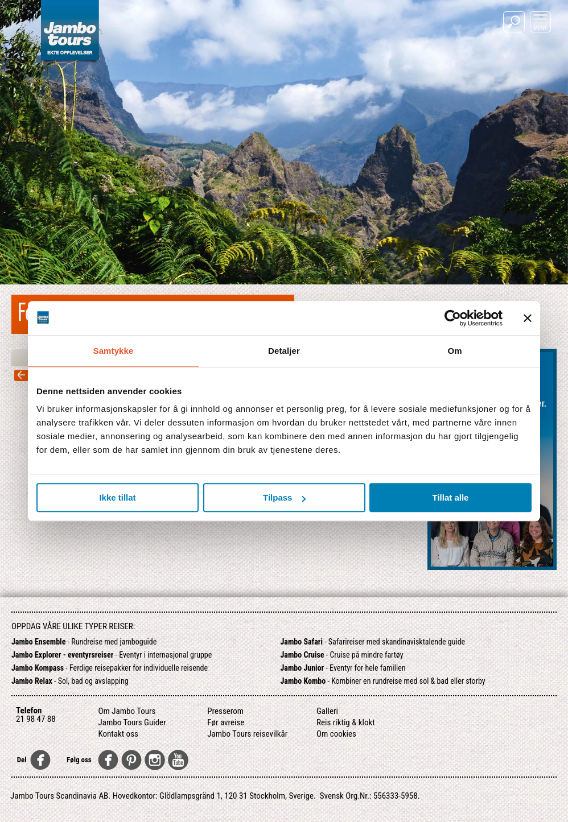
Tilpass (284, 497)
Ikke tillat (117, 497)
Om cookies (336, 734)
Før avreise (225, 722)
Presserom (225, 711)
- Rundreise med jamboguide (84, 641)
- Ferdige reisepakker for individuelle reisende (109, 667)
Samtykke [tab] (113, 351)
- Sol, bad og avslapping (70, 680)
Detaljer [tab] (284, 351)
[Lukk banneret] (528, 318)
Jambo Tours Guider (132, 722)
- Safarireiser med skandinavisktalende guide (372, 641)
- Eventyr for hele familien (342, 667)
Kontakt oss (118, 734)
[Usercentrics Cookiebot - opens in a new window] (453, 318)
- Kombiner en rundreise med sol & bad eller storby (382, 680)
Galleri (327, 711)
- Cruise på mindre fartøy (341, 654)
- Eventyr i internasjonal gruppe (111, 654)
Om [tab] (454, 351)
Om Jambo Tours (127, 711)
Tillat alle (451, 497)
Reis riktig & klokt (345, 722)
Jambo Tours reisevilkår (247, 734)
